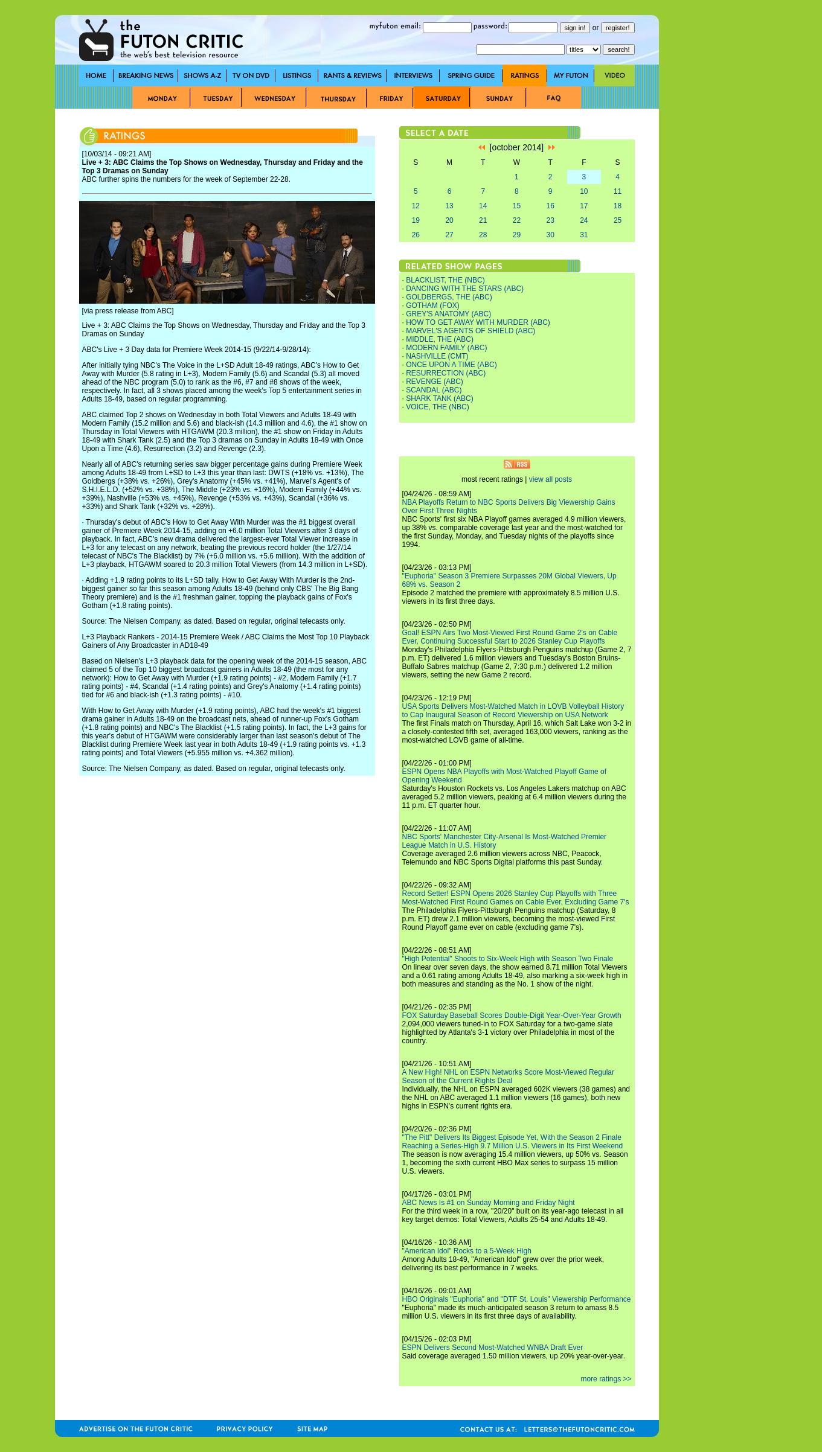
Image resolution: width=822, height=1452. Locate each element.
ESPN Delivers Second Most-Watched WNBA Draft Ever (492, 1347)
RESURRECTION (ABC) (446, 373)
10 (584, 191)
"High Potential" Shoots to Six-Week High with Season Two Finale (508, 959)
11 (617, 191)
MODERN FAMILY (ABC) (446, 348)
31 (584, 235)
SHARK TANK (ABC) (440, 398)
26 (416, 235)
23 (550, 220)
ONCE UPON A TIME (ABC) (451, 364)
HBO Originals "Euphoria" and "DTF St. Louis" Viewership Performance (516, 1299)
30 (550, 235)
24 (584, 220)
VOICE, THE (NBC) (437, 407)
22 (517, 220)
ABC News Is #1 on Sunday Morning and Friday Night (488, 1202)
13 (449, 206)
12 (416, 206)
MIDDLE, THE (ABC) (440, 339)
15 (517, 206)
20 (449, 220)
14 (483, 206)
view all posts (550, 479)
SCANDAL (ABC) (433, 390)
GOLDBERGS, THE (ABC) (449, 297)
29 (517, 235)
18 (617, 206)
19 (416, 220)
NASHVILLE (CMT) (437, 356)
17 (584, 206)
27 (449, 235)
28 (483, 235)
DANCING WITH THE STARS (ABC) (465, 288)
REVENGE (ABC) (434, 381)
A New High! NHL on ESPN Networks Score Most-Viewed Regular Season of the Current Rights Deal (508, 1076)
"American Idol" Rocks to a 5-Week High (466, 1251)
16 (550, 206)
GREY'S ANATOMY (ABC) (448, 314)
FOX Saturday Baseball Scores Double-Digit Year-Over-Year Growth (511, 1015)
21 (483, 220)
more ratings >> (605, 1379)
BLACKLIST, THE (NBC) (445, 280)
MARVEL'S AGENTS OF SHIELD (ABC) (470, 331)
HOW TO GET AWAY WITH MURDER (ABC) (478, 322)
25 (617, 220)
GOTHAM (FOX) (433, 305)
